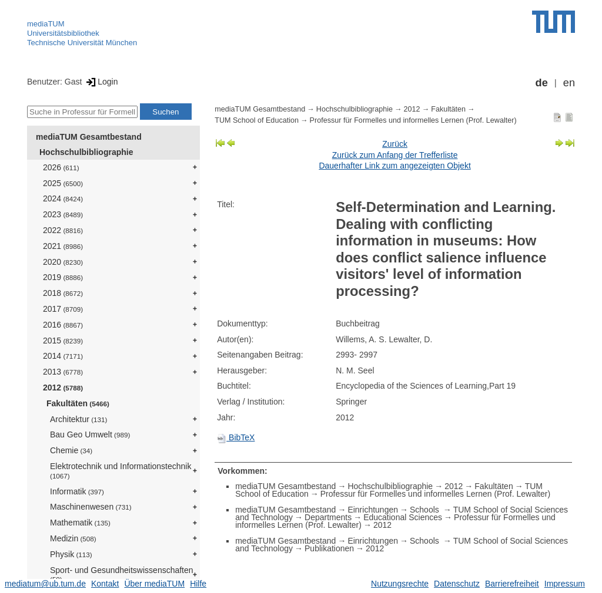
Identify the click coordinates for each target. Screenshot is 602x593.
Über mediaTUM (154, 583)
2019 (63, 277)
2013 (63, 371)
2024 (63, 198)
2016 (63, 324)
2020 (63, 262)
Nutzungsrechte (400, 583)
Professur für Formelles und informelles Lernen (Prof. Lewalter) (413, 120)
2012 (63, 387)
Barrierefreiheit (512, 583)
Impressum (564, 583)
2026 (61, 167)
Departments (328, 517)
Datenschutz (457, 583)
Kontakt (105, 583)
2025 (63, 183)
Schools (426, 509)
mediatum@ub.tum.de (45, 583)
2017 (63, 309)
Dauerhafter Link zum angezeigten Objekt (394, 165)
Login (101, 81)
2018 (63, 293)
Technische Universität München (82, 42)
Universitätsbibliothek (63, 33)
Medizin (73, 538)
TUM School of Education (257, 120)
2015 (63, 340)
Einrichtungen (372, 509)
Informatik (77, 491)
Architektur (78, 419)
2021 (63, 246)
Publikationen (329, 548)
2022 (63, 230)
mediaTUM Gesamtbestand (89, 136)
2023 (63, 214)
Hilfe (198, 583)
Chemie (71, 450)
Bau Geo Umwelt (90, 434)
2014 (63, 355)
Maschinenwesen (91, 506)
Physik (71, 554)
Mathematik (80, 522)
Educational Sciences (402, 517)
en (569, 83)
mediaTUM (46, 23)
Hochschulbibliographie (86, 152)
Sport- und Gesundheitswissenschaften (121, 574)
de (542, 83)
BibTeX (236, 437)
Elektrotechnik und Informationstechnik (120, 470)
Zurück (394, 144)
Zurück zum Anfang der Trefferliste (395, 155)
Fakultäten (77, 403)
